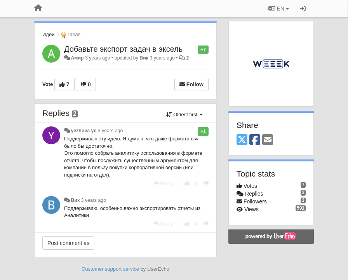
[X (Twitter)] (242, 140)
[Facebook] (254, 140)
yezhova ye (83, 130)
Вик (143, 58)
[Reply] (163, 183)
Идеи (48, 34)
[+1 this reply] (187, 183)
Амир (77, 58)
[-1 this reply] (206, 183)
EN (278, 8)
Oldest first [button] (184, 114)
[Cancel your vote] (196, 183)
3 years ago (110, 130)
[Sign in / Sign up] (303, 8)
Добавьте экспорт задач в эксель (123, 49)
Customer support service (110, 269)
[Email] (267, 140)
